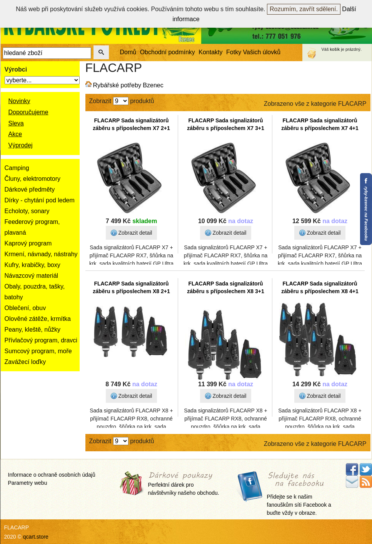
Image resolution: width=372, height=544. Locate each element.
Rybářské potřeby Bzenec (128, 85)
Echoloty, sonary (27, 211)
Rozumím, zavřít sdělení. (304, 9)
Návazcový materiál (31, 275)
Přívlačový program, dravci (41, 340)
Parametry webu (27, 483)
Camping (17, 168)
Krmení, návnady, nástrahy (41, 254)
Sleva (16, 123)
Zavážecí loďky (25, 362)
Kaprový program (28, 243)
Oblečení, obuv (25, 308)
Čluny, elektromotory (33, 178)
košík (335, 49)
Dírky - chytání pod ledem (40, 200)
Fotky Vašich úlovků (253, 52)
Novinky (19, 101)
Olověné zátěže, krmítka (38, 318)
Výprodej (20, 145)
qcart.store (35, 537)
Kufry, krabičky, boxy (32, 265)
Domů (128, 52)
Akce (15, 134)
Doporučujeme (28, 112)
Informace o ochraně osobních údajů (51, 475)
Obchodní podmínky (167, 52)
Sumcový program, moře (38, 351)
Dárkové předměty (30, 189)
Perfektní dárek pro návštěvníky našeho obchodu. (183, 484)
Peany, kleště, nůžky (33, 329)
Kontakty (210, 52)
